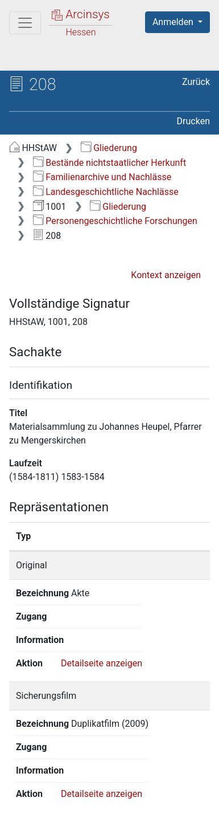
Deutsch (68, 772)
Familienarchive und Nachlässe (102, 177)
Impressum (152, 806)
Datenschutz (151, 794)
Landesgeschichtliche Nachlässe (106, 191)
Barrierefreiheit (68, 806)
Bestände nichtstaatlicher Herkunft (109, 162)
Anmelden (174, 22)
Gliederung (109, 148)
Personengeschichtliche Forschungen (115, 220)
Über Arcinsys (66, 794)
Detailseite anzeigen (101, 616)
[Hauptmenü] (25, 22)
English (26, 772)
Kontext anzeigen (166, 275)
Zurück (196, 81)
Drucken (193, 121)
